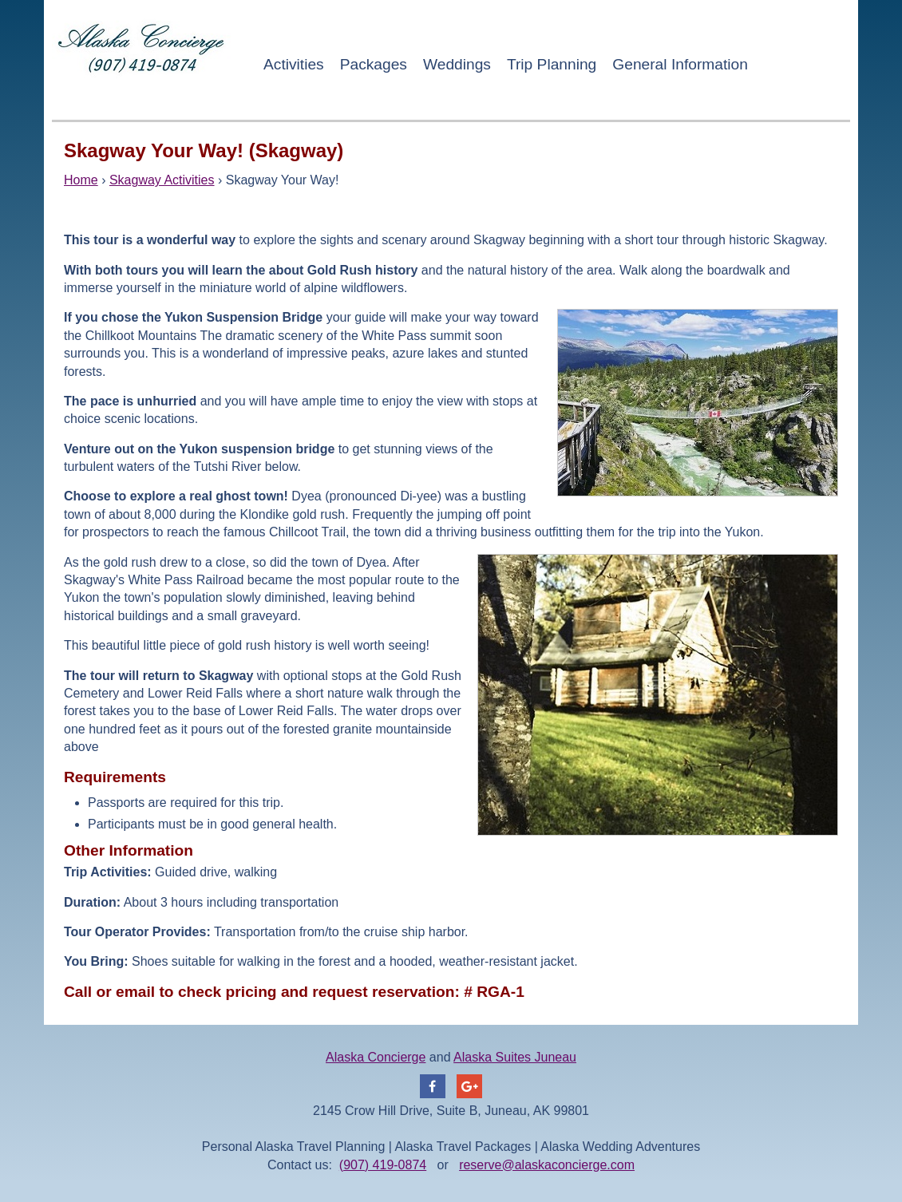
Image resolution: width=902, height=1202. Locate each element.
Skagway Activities (162, 180)
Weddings (457, 64)
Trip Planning (551, 64)
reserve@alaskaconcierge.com (547, 1165)
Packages (373, 64)
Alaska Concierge (375, 1057)
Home (81, 180)
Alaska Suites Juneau (514, 1057)
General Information (680, 64)
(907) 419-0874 (382, 1165)
